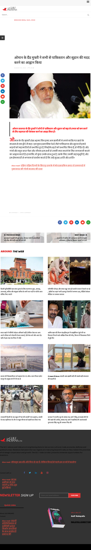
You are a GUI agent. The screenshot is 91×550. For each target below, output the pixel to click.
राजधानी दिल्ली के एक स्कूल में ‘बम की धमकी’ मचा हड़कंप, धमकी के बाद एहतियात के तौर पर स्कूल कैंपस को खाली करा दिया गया (21, 418)
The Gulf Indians (13, 547)
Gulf (28, 20)
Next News (80, 235)
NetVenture (85, 547)
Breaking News (19, 20)
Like (31, 68)
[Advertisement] (52, 37)
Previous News (13, 235)
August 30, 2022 (20, 68)
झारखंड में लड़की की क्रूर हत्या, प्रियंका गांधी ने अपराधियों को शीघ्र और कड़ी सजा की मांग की (22, 239)
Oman (33, 20)
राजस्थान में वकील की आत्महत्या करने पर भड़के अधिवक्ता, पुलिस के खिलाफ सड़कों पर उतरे (72, 239)
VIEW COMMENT (25, 212)
